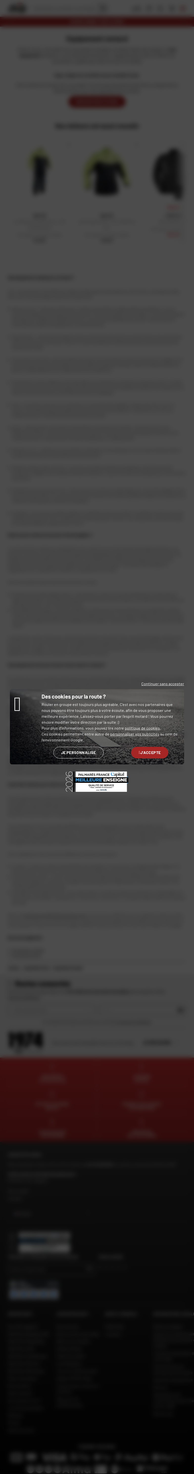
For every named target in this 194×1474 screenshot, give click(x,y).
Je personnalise (78, 752)
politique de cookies (142, 728)
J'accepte (150, 752)
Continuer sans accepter (162, 683)
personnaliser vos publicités (134, 734)
